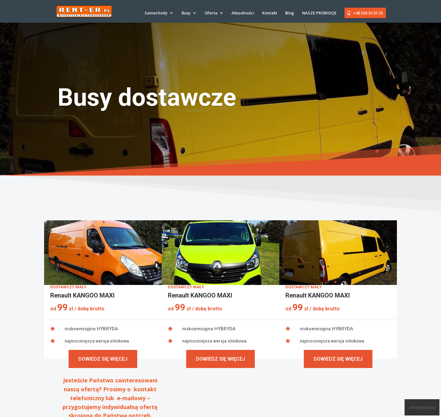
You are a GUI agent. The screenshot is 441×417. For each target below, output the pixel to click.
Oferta (211, 13)
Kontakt (269, 13)
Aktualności (243, 13)
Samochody (156, 13)
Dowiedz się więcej (102, 359)
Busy (186, 13)
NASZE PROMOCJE (319, 13)
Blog (289, 13)
